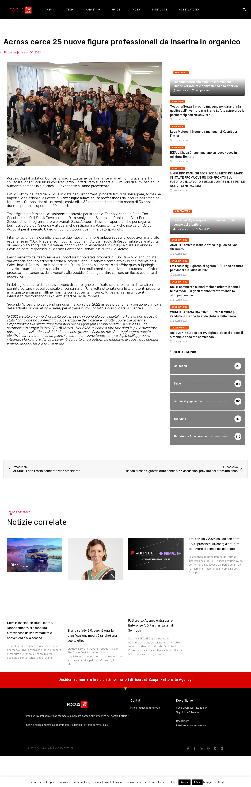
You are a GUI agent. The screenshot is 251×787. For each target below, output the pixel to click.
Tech (69, 9)
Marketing (92, 9)
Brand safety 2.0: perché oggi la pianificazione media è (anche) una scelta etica (92, 639)
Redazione (182, 90)
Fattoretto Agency (176, 683)
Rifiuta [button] (197, 782)
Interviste (159, 9)
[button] (244, 10)
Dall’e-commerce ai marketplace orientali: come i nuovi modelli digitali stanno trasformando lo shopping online (205, 291)
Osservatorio (189, 9)
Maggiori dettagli (213, 782)
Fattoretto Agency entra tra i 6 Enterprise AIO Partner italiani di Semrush (151, 629)
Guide (116, 9)
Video (136, 9)
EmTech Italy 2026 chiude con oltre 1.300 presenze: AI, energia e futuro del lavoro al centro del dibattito (203, 220)
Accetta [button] (184, 782)
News (50, 9)
